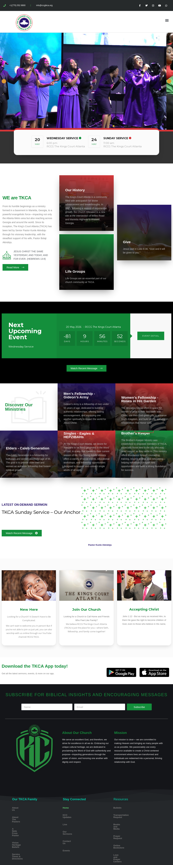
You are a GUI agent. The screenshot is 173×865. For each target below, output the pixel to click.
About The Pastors (22, 815)
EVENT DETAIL (150, 336)
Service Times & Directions (26, 837)
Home (66, 808)
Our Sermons (70, 829)
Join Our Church (86, 610)
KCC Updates (70, 815)
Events (66, 844)
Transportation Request (125, 815)
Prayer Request (121, 829)
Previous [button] (4, 81)
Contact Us (68, 837)
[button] (167, 20)
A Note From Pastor (22, 822)
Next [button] (169, 81)
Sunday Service (115, 138)
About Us (17, 808)
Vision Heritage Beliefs (24, 829)
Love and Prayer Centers (126, 844)
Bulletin (117, 808)
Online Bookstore (122, 837)
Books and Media (122, 822)
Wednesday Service (62, 138)
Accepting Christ (144, 609)
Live (65, 822)
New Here (29, 610)
